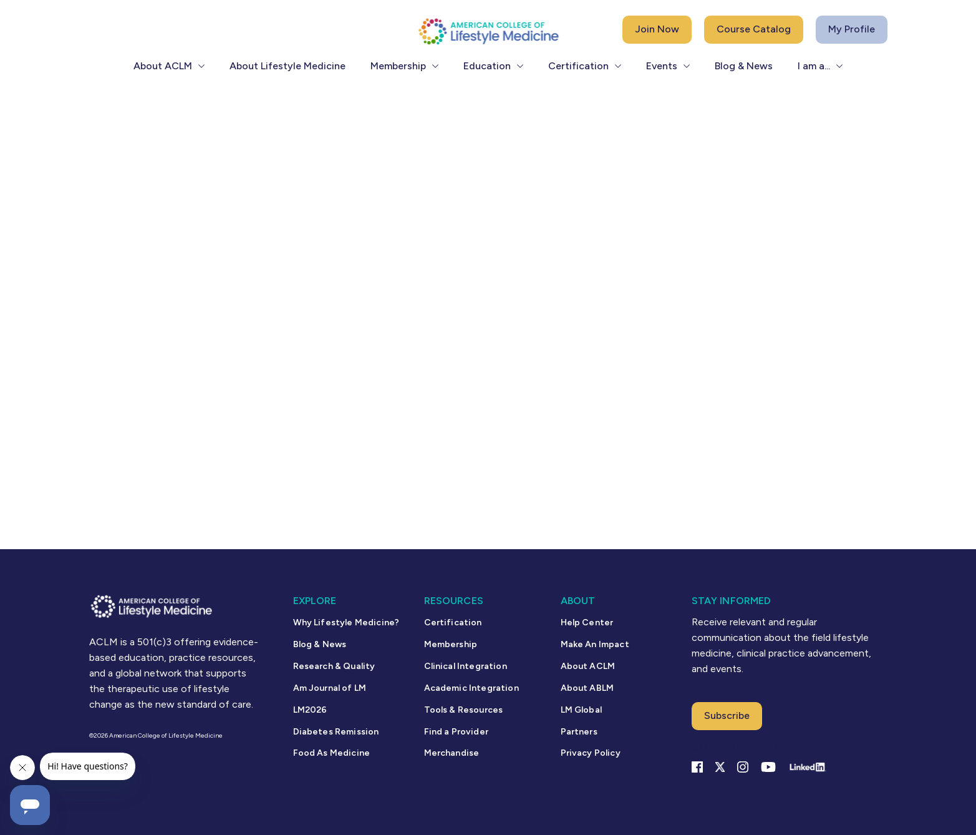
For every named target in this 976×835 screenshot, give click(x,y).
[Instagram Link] (742, 767)
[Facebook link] (697, 767)
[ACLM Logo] (488, 31)
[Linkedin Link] (807, 767)
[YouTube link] (768, 767)
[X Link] (720, 767)
